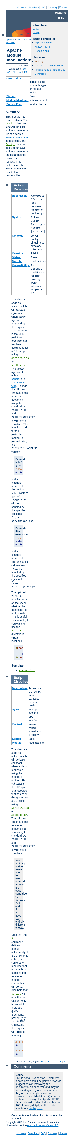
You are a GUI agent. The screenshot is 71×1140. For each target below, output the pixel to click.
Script (10, 144)
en (9, 72)
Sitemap (63, 7)
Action (10, 123)
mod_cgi (40, 61)
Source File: (14, 104)
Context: (17, 235)
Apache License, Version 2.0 (42, 1125)
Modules (21, 7)
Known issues (42, 46)
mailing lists (35, 1108)
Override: (18, 253)
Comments (41, 73)
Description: (14, 78)
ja (19, 72)
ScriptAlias (20, 358)
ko (25, 72)
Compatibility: (21, 265)
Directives (33, 7)
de (24, 68)
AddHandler (19, 365)
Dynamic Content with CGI (49, 65)
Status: (10, 96)
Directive (21, 189)
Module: (17, 261)
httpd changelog (43, 42)
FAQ (43, 7)
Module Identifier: (17, 100)
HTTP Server (24, 39)
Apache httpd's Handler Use (50, 69)
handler (15, 378)
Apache (10, 39)
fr (14, 72)
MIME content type (17, 137)
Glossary (52, 7)
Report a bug (42, 51)
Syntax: (17, 217)
